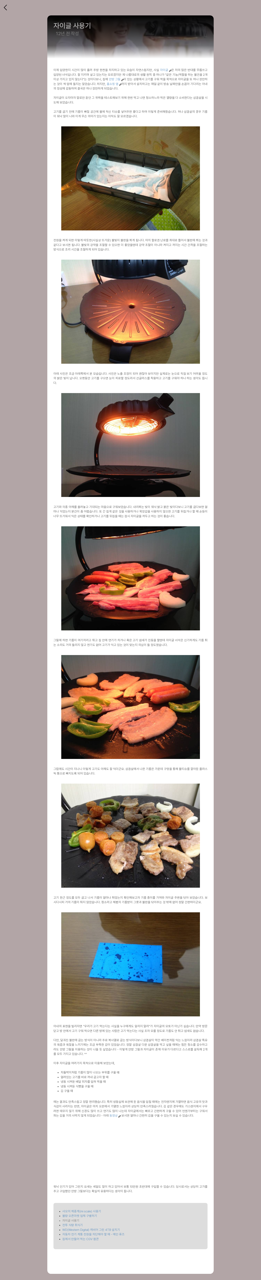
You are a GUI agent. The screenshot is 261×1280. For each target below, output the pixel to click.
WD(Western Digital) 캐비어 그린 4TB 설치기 (91, 1230)
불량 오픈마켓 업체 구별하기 (79, 1216)
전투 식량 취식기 (72, 1225)
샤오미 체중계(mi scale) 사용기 (81, 1211)
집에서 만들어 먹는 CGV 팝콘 (80, 1239)
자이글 (164, 70)
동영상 (113, 1115)
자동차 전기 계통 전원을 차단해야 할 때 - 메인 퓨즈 (93, 1234)
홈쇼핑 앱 (112, 84)
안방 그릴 (115, 79)
